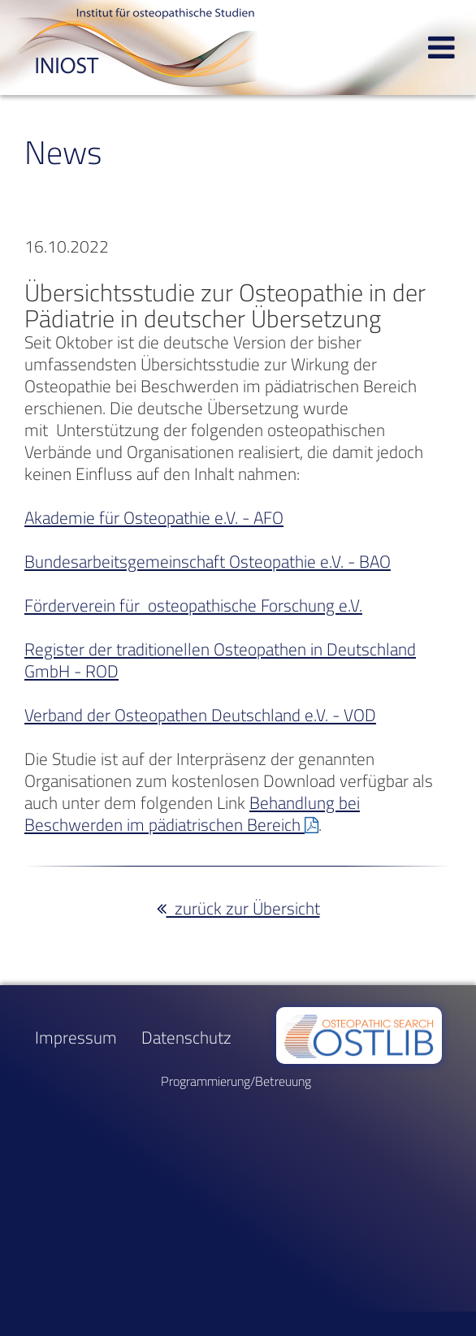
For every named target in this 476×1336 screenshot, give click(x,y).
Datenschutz (186, 1037)
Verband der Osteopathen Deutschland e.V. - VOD (200, 715)
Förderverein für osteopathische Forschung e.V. (193, 605)
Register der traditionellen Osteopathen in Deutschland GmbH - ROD (220, 660)
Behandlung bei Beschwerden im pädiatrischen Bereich (192, 814)
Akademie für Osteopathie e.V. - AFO (153, 518)
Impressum (76, 1037)
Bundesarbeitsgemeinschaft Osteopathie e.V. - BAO (207, 561)
